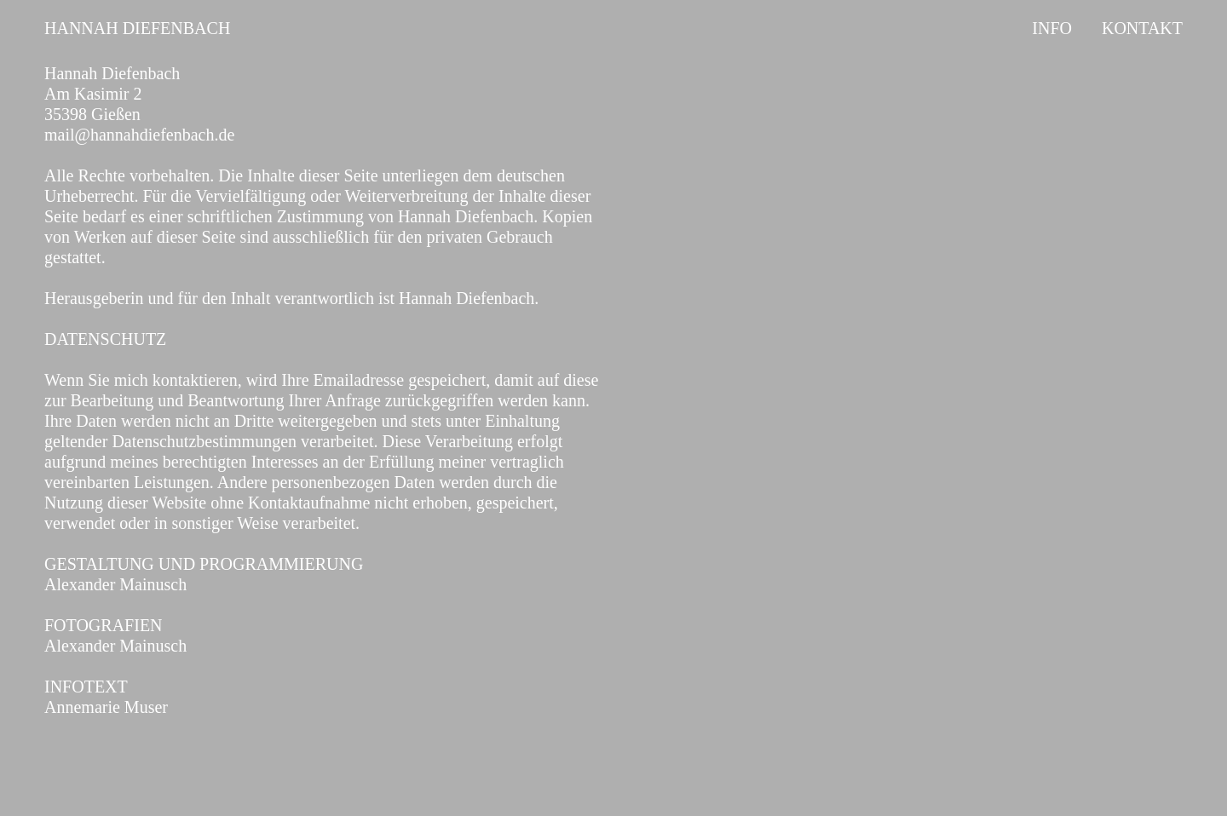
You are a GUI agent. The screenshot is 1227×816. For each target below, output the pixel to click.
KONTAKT (1142, 28)
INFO (1052, 28)
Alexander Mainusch (115, 584)
